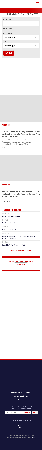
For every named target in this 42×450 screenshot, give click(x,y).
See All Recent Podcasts (21, 251)
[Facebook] (15, 426)
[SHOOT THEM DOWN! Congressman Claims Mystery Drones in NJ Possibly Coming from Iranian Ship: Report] (21, 108)
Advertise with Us (21, 396)
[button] (38, 3)
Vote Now (21, 264)
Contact (21, 400)
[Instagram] (28, 426)
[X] (21, 427)
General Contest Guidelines (21, 392)
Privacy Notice (24, 439)
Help (35, 412)
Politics (6, 125)
